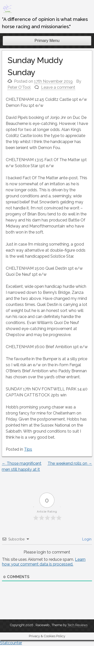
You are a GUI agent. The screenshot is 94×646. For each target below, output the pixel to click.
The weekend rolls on (70, 463)
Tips (28, 449)
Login (86, 539)
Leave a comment (58, 87)
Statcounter (11, 642)
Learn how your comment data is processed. (43, 562)
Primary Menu (47, 40)
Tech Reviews (77, 625)
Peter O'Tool (19, 87)
